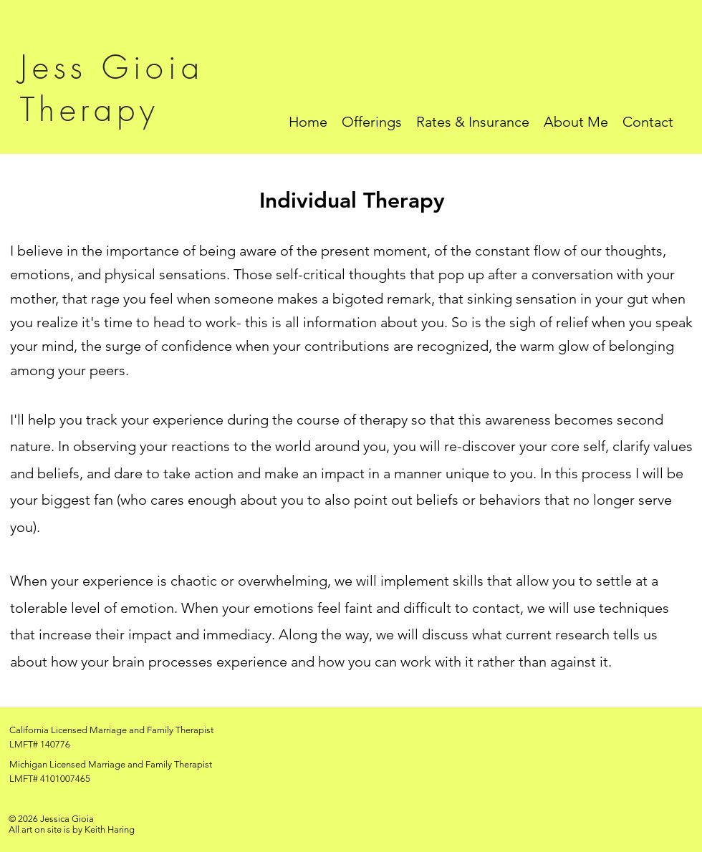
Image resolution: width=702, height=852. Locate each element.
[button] (372, 121)
